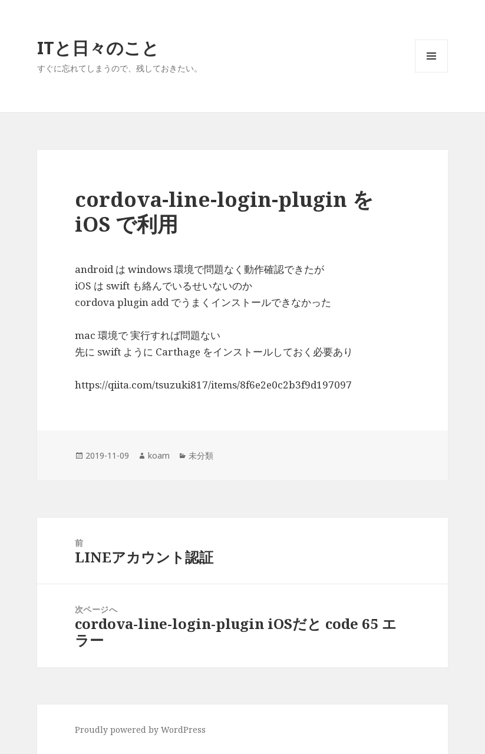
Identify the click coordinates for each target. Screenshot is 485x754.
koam (159, 455)
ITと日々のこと (98, 47)
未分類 (201, 455)
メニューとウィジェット (431, 72)
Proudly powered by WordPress (140, 729)
